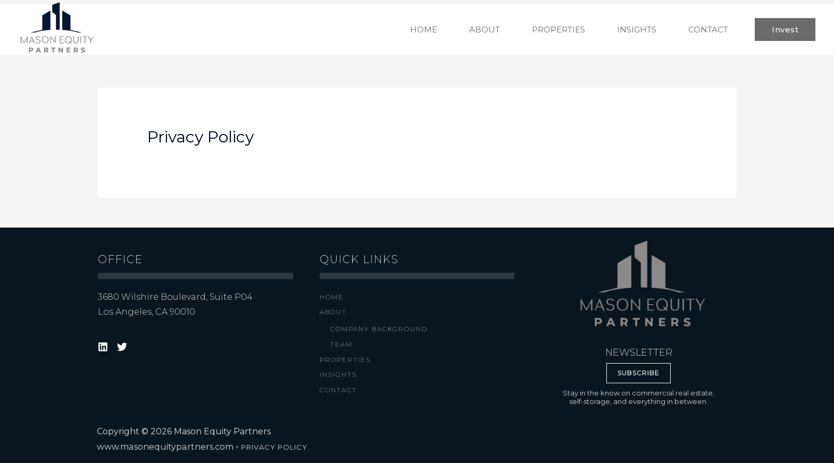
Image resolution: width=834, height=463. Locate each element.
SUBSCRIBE (639, 373)
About (333, 312)
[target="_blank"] (104, 347)
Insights (338, 374)
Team (341, 344)
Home (332, 297)
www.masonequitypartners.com (164, 447)
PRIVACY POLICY (273, 447)
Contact (338, 390)
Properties (345, 360)
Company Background (379, 329)
